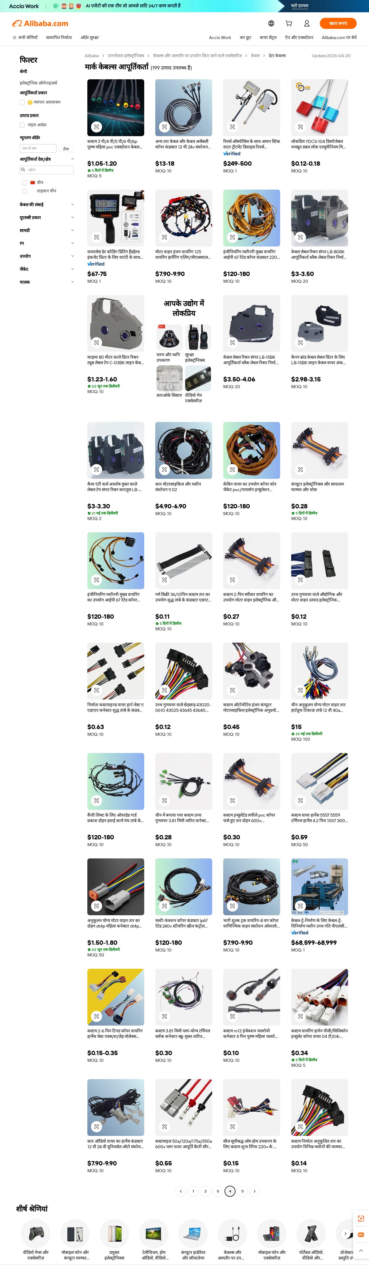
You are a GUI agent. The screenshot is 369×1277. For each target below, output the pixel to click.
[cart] (290, 24)
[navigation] (46, 624)
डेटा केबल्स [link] (279, 55)
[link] (361, 1219)
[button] (96, 126)
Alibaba (92, 55)
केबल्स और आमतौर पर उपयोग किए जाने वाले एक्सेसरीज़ (199, 55)
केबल (257, 55)
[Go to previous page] (180, 1191)
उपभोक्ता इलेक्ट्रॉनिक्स (127, 55)
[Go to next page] (254, 1191)
